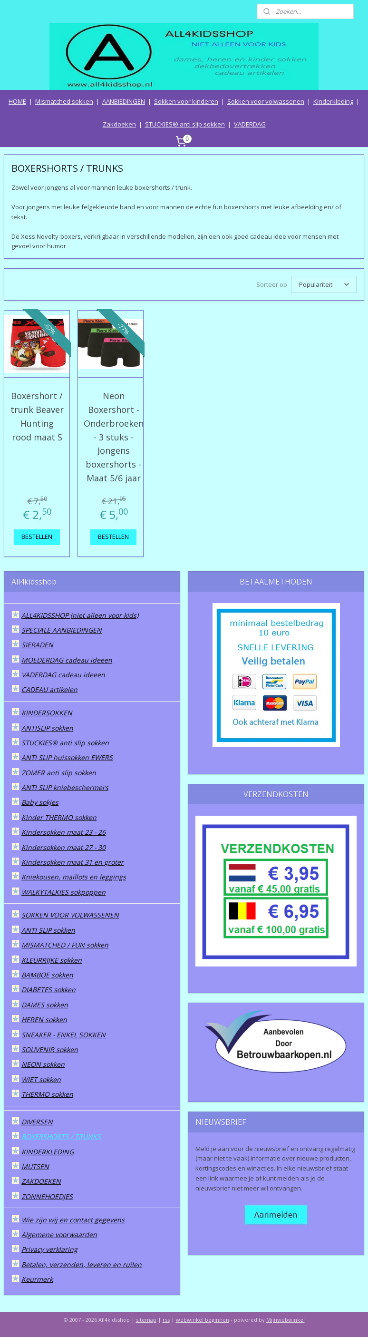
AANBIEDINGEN (123, 101)
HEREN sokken (44, 1019)
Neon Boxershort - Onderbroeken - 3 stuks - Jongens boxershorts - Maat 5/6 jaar (114, 437)
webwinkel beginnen (202, 1319)
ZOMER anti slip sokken (58, 772)
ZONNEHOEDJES (47, 1196)
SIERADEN (37, 644)
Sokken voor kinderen (186, 101)
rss (166, 1319)
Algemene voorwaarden (59, 1234)
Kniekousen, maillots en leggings (73, 876)
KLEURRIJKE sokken (51, 960)
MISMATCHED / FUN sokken (64, 944)
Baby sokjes (39, 802)
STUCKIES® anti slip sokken (185, 124)
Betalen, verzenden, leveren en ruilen (81, 1264)
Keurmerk (37, 1279)
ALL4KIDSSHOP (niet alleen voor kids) (79, 615)
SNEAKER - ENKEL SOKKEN (63, 1034)
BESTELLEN (36, 536)
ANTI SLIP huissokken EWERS (67, 757)
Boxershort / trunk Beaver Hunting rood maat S (37, 416)
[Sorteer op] (323, 284)
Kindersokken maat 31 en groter (72, 862)
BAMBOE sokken (47, 974)
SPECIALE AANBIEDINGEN (61, 629)
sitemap (146, 1319)
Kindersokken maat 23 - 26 (63, 832)
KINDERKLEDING (47, 1151)
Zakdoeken (119, 124)
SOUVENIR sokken (49, 1049)
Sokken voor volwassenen (265, 101)
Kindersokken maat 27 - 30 (63, 847)
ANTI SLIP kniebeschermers (64, 787)
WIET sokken (41, 1079)
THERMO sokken (47, 1094)
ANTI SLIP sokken (48, 930)
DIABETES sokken (48, 989)
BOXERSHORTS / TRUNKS (61, 1136)
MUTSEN (35, 1166)
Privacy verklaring (49, 1249)
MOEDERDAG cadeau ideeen (66, 659)
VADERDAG (250, 124)
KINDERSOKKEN (46, 712)
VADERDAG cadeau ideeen (63, 674)
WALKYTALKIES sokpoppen (63, 892)
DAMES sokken (44, 1004)
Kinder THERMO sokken (59, 817)
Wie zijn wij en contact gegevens (73, 1219)
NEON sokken (43, 1064)
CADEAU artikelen (49, 689)
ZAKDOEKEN (41, 1181)
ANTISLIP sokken (47, 727)
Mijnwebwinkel (285, 1319)
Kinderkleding (333, 101)
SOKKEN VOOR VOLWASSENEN (70, 914)
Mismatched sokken (64, 101)
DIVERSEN (37, 1121)
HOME (17, 101)
